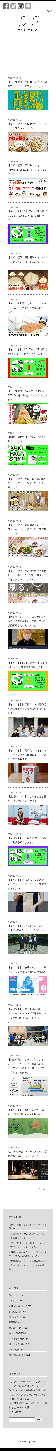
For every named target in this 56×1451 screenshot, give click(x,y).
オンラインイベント (19, 1381)
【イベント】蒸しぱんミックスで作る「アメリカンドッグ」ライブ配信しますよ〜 (27, 884)
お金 (26, 1386)
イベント (13, 1301)
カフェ (20, 1407)
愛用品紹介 (14, 1322)
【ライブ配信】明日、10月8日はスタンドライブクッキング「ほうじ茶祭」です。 (28, 483)
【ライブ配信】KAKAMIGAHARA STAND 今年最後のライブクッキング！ (27, 395)
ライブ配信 (14, 1349)
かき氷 (20, 1386)
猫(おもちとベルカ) (18, 1344)
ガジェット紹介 (16, 1328)
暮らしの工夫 (15, 1311)
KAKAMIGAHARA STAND (22, 1403)
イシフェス (39, 1390)
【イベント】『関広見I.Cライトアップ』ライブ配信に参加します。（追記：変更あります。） (27, 754)
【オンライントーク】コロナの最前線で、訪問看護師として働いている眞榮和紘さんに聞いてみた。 (27, 621)
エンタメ (35, 1381)
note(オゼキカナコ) (18, 1338)
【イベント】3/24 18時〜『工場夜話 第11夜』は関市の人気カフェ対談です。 (27, 215)
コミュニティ (27, 1398)
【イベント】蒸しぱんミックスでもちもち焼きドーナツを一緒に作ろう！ (27, 307)
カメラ (15, 1398)
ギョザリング (16, 1394)
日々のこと (14, 1295)
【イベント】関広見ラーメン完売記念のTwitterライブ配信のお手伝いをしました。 (27, 708)
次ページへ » (42, 1189)
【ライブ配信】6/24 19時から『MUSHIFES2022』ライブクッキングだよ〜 (27, 169)
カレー (37, 1386)
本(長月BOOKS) (16, 1333)
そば (36, 1394)
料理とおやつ (15, 1317)
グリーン (28, 1394)
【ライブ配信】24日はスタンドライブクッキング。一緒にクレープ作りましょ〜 (27, 529)
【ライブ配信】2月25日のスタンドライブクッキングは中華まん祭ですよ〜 (28, 261)
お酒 (26, 1407)
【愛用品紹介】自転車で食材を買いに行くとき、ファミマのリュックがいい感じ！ (27, 1265)
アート (40, 1403)
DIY (32, 1386)
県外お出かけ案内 (17, 1355)
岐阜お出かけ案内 (17, 1306)
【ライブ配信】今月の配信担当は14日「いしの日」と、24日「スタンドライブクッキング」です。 (27, 575)
